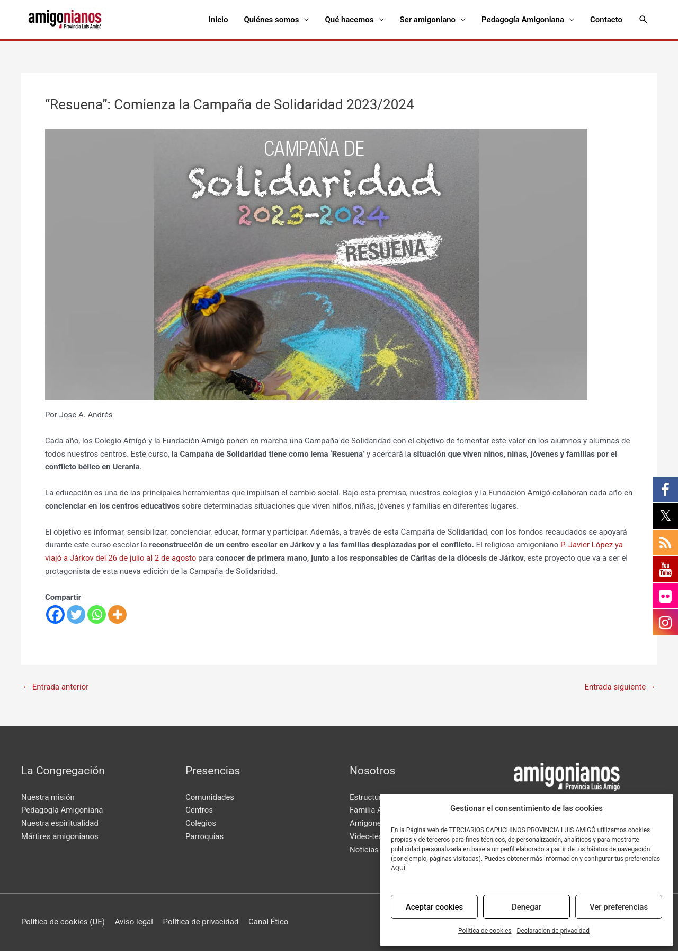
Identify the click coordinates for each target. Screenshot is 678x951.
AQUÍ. (399, 868)
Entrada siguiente (620, 687)
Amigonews (370, 823)
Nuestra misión (48, 797)
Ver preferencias (619, 907)
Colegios (200, 823)
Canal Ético (268, 922)
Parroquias (204, 836)
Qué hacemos (349, 19)
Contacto (606, 19)
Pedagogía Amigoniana (522, 19)
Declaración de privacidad (553, 931)
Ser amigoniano (428, 19)
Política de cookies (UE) (63, 922)
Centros (199, 810)
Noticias (364, 849)
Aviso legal (134, 922)
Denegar (526, 907)
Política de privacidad (201, 922)
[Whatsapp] (96, 614)
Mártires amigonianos (60, 836)
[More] (117, 614)
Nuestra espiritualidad (60, 823)
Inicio (218, 19)
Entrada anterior (55, 687)
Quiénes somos (271, 19)
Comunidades (209, 797)
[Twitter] (76, 614)
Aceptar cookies (434, 907)
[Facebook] (55, 614)
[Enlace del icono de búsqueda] (643, 19)
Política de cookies (485, 931)
